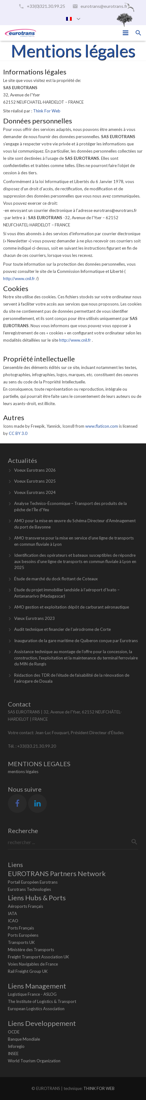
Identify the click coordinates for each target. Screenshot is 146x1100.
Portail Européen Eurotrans (33, 882)
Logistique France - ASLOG (32, 994)
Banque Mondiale (24, 1039)
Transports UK (21, 942)
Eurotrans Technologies (29, 889)
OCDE (14, 1031)
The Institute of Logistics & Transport (42, 1001)
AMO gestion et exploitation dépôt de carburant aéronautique (71, 607)
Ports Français (21, 927)
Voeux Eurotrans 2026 (35, 470)
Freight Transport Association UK (38, 956)
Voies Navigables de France (33, 964)
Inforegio (16, 1046)
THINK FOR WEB (99, 1088)
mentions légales (23, 771)
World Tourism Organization (34, 1060)
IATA (12, 913)
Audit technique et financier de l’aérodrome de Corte (62, 629)
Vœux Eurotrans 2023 (34, 618)
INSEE (13, 1053)
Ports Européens (23, 935)
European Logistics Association (36, 1008)
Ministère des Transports (31, 949)
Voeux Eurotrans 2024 (35, 492)
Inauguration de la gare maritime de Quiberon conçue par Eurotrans (76, 640)
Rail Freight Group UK (28, 971)
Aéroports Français (25, 906)
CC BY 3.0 (18, 433)
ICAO (13, 920)
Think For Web (46, 110)
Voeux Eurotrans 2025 (35, 481)
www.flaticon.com (101, 426)
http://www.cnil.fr (19, 278)
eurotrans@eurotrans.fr (104, 6)
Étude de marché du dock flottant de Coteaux (56, 578)
